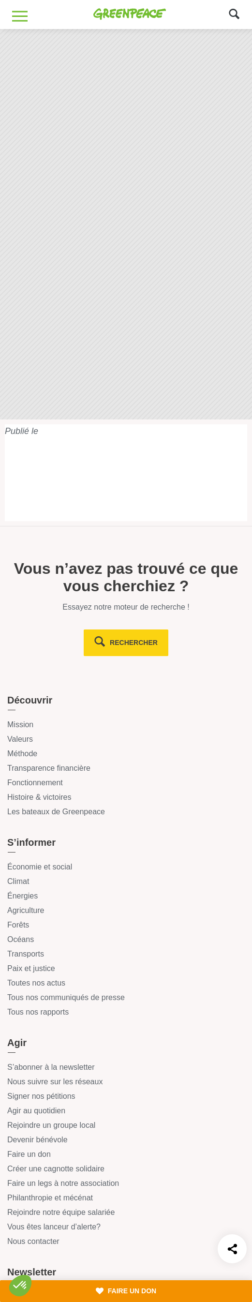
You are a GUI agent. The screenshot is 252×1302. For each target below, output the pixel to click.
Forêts (18, 925)
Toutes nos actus (36, 983)
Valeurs (20, 739)
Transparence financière (48, 768)
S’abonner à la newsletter (51, 1067)
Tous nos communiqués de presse (66, 997)
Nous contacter (33, 1241)
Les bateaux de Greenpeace (56, 812)
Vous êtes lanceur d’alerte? (54, 1227)
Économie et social (39, 867)
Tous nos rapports (38, 1012)
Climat (18, 881)
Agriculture (25, 910)
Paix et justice (31, 968)
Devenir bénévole (37, 1140)
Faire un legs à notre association (63, 1183)
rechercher (134, 642)
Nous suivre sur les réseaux (55, 1082)
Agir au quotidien (36, 1111)
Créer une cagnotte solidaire (55, 1169)
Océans (20, 939)
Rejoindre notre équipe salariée (61, 1212)
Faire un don (29, 1154)
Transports (25, 954)
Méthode (22, 753)
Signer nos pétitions (41, 1096)
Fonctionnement (35, 782)
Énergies (22, 896)
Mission (20, 724)
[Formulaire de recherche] (234, 13)
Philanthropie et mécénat (50, 1198)
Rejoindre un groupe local (51, 1125)
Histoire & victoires (39, 797)
